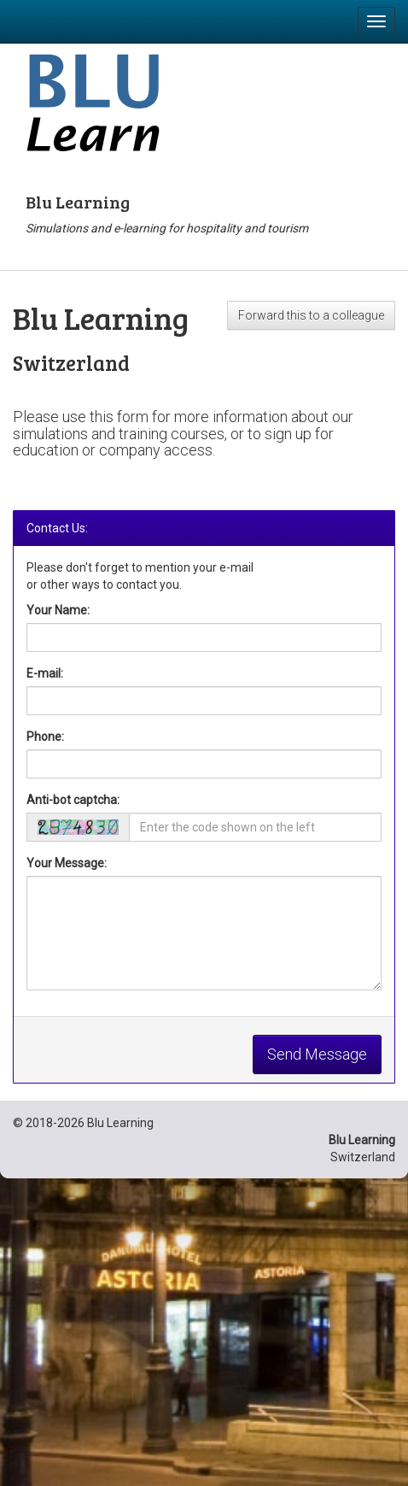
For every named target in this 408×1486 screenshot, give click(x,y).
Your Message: (66, 863)
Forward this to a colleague (311, 315)
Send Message (317, 1054)
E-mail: (44, 673)
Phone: (45, 736)
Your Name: (58, 610)
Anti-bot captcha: (72, 800)
